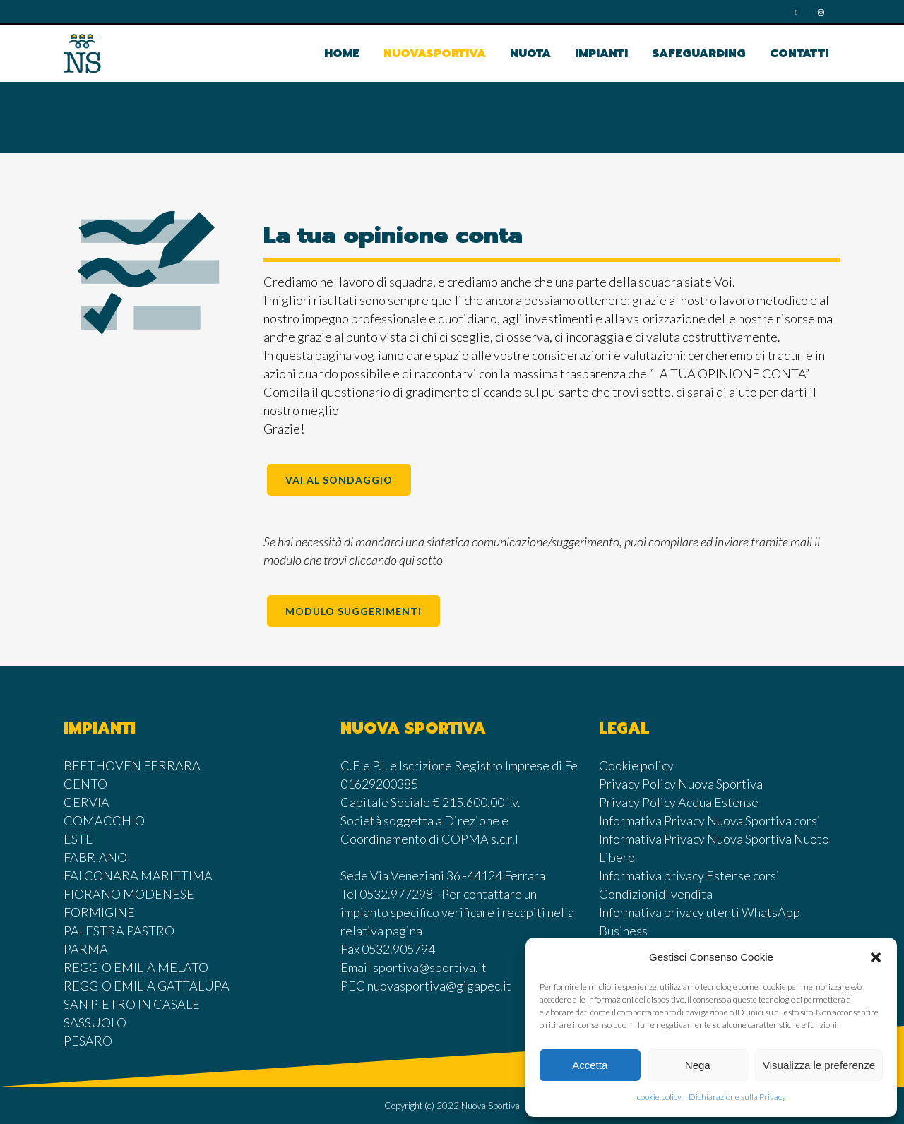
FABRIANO (95, 857)
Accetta (589, 1065)
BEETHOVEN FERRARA (132, 765)
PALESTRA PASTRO (119, 930)
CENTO (85, 783)
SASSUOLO (95, 1022)
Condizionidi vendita (656, 894)
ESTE (78, 839)
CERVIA (86, 802)
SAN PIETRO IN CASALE (132, 1004)
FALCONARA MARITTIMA (138, 875)
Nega (697, 1065)
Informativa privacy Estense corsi (689, 875)
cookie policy (659, 1097)
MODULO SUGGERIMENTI (353, 611)
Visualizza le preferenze (819, 1065)
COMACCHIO (104, 820)
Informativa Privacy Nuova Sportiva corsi (710, 820)
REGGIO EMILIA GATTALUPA (147, 985)
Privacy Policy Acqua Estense (679, 802)
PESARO (88, 1040)
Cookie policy (636, 765)
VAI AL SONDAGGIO (339, 480)
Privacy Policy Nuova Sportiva (681, 783)
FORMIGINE (99, 912)
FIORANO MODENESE (129, 894)
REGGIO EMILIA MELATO (136, 967)
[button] (876, 957)
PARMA (86, 949)
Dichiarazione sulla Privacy (737, 1097)
